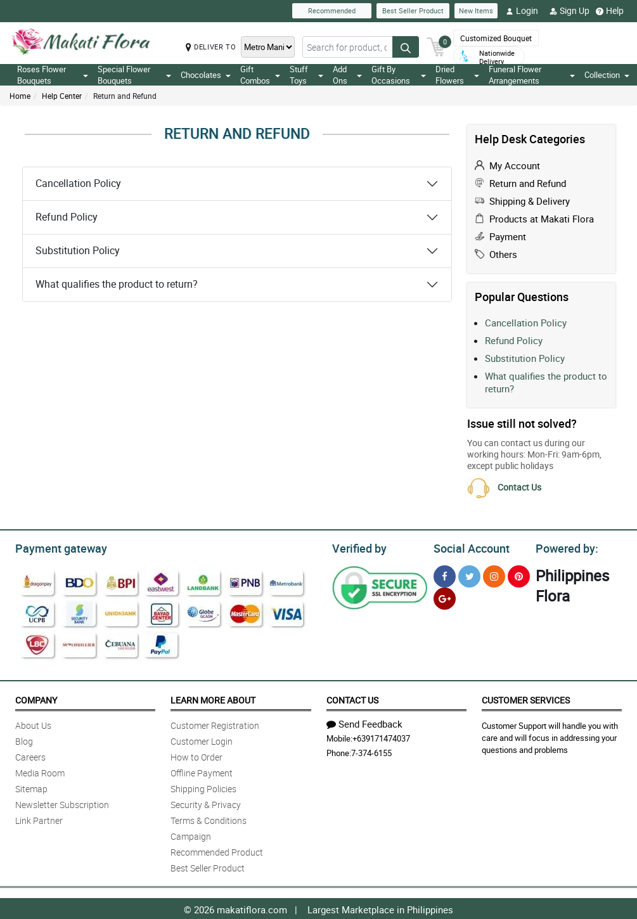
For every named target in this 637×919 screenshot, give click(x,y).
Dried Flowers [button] (457, 74)
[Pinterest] (519, 574)
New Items (476, 10)
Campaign (191, 834)
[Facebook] (445, 574)
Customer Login (202, 739)
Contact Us (519, 487)
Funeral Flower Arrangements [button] (532, 74)
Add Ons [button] (347, 74)
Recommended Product (217, 850)
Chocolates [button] (206, 74)
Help (610, 11)
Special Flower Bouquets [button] (134, 74)
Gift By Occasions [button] (399, 74)
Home (20, 96)
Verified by (357, 547)
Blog (24, 739)
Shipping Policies (203, 787)
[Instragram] (494, 574)
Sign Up (569, 11)
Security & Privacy (206, 803)
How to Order (196, 755)
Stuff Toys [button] (307, 74)
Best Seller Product (413, 10)
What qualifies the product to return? (116, 284)
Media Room (40, 771)
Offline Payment (202, 771)
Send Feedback (364, 722)
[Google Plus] (445, 597)
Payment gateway (55, 547)
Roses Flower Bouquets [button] (52, 74)
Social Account (468, 547)
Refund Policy (66, 217)
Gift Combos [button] (260, 74)
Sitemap (31, 787)
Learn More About (213, 698)
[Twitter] (469, 574)
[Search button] (405, 47)
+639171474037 (381, 736)
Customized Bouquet (496, 38)
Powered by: (564, 547)
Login (522, 11)
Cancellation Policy (78, 183)
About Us (33, 723)
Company (36, 698)
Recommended (332, 10)
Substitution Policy (77, 250)
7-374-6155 (371, 751)
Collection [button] (606, 74)
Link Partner (39, 819)
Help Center (62, 96)
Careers (30, 755)
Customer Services (526, 698)
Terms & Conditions (209, 819)
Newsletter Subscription (62, 803)
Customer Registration (215, 723)
